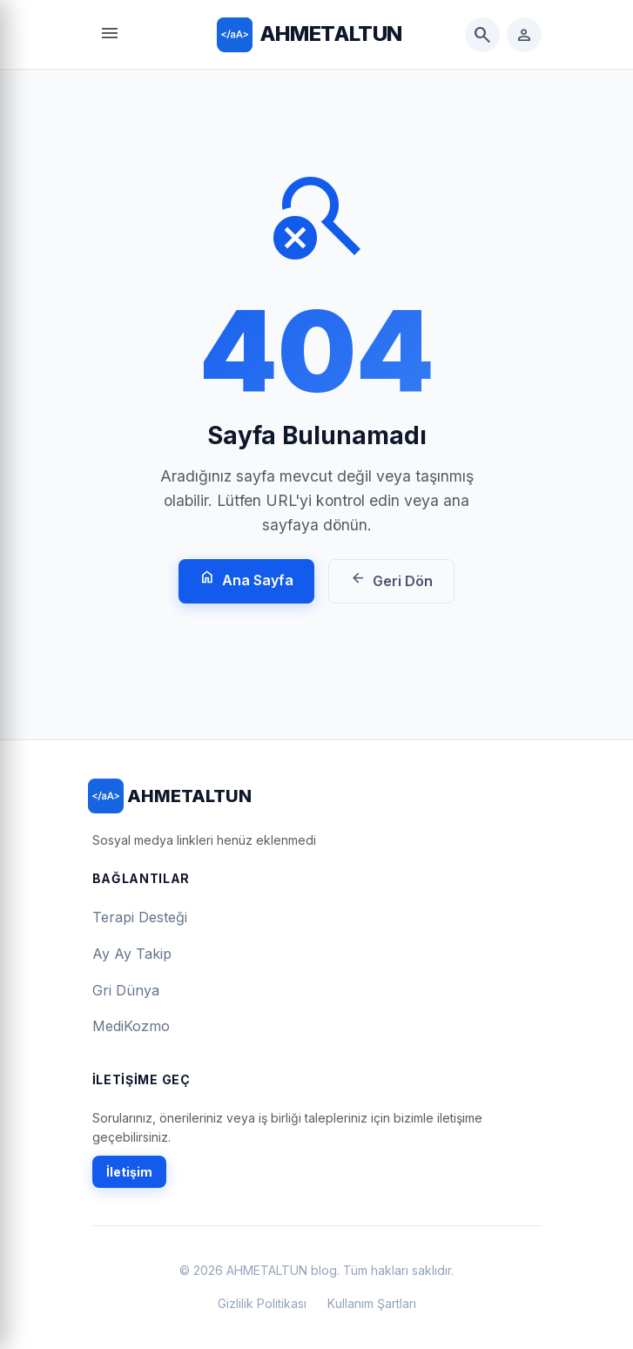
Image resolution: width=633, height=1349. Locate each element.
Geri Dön (391, 580)
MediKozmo (131, 1026)
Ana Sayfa (246, 579)
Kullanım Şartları (371, 1303)
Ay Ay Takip (132, 953)
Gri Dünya (125, 990)
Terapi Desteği (139, 917)
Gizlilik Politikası (262, 1303)
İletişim (129, 1171)
